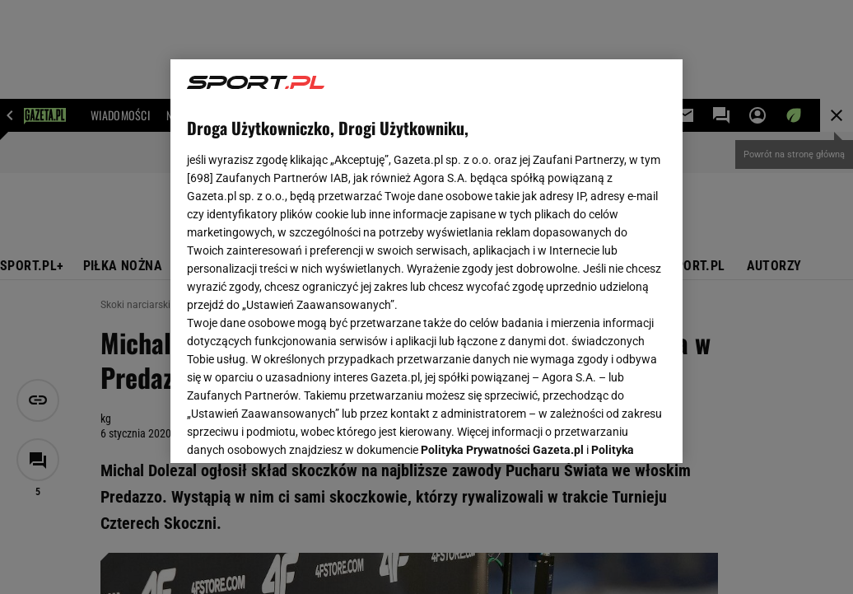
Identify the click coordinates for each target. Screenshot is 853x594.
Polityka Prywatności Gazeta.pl (502, 244)
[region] (426, 261)
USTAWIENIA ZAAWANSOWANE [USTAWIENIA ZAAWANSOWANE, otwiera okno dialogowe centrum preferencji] (295, 430)
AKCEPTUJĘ (610, 430)
